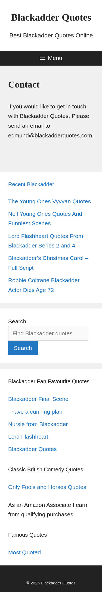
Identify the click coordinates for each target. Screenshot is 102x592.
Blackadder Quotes (51, 17)
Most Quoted (24, 552)
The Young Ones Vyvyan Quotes (49, 201)
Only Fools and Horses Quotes (47, 487)
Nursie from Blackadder (38, 424)
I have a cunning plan (35, 411)
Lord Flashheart (28, 436)
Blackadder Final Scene (38, 399)
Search (17, 321)
